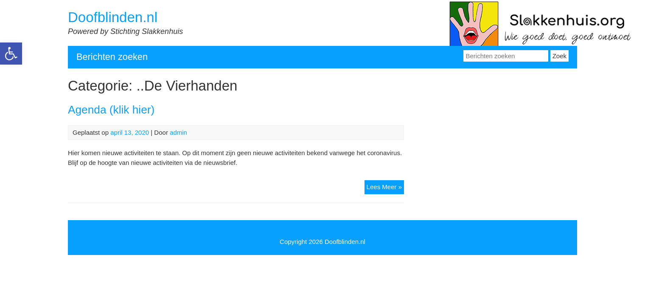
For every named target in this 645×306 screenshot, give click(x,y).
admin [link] (178, 132)
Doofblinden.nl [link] (112, 17)
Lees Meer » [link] (385, 188)
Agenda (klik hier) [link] (111, 109)
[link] (11, 53)
